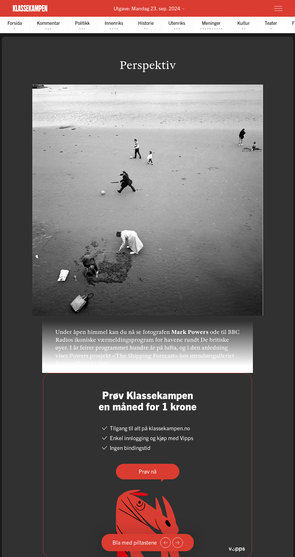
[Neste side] (177, 542)
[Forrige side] (165, 542)
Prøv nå (148, 471)
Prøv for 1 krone (244, 8)
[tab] (14, 25)
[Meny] (278, 8)
